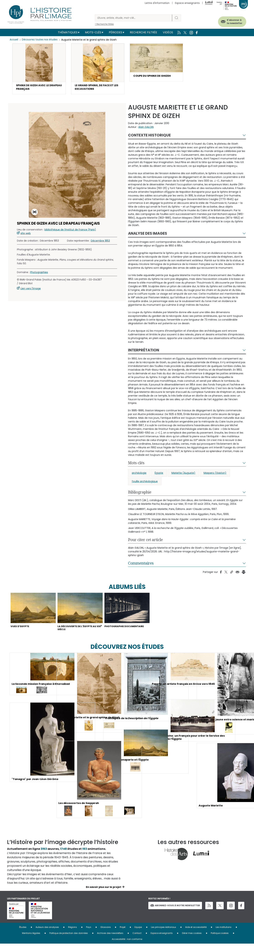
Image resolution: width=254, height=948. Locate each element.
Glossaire (105, 931)
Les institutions (223, 931)
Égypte (159, 474)
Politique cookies (220, 937)
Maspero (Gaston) (215, 474)
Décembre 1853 (100, 242)
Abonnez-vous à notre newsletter (175, 909)
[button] (39, 69)
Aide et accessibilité (196, 931)
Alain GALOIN (146, 128)
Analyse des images (147, 234)
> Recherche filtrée (104, 24)
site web (25, 235)
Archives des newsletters (110, 937)
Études (22, 931)
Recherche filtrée (143, 32)
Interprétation (143, 351)
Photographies (39, 274)
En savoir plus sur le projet (103, 891)
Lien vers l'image (30, 290)
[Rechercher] (133, 17)
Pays (88, 931)
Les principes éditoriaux (163, 931)
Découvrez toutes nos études (40, 39)
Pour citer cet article (145, 541)
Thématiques (67, 32)
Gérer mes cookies (192, 937)
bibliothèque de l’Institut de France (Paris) (70, 231)
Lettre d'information (157, 3)
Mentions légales (31, 937)
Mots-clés (93, 32)
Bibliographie (139, 493)
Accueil (14, 39)
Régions (72, 931)
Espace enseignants (187, 3)
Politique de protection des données (68, 937)
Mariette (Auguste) (183, 474)
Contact (136, 937)
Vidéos (168, 32)
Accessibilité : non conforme (127, 943)
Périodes (115, 32)
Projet (122, 931)
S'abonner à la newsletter (230, 21)
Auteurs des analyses (47, 931)
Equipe (138, 931)
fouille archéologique (145, 483)
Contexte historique (149, 136)
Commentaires (141, 564)
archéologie (139, 474)
